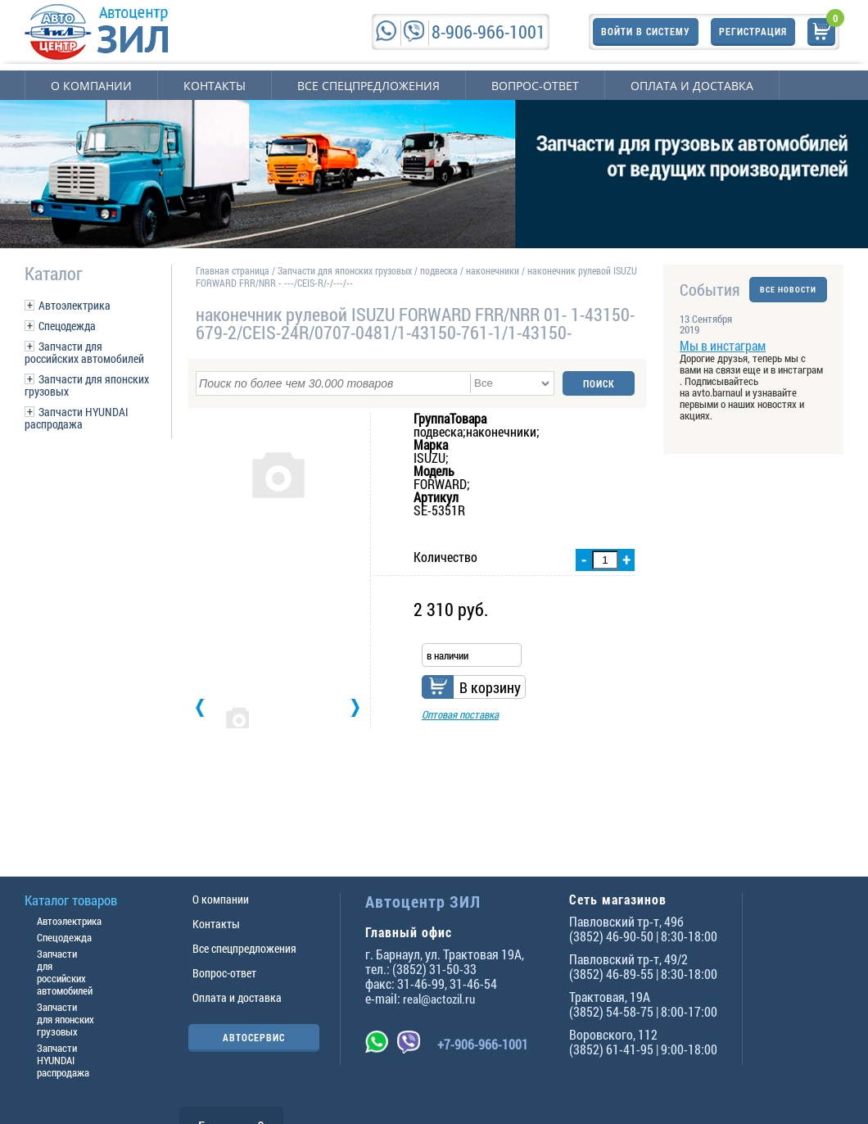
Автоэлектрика (74, 305)
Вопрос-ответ (535, 85)
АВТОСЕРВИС (254, 1037)
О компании (91, 85)
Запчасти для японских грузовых (87, 385)
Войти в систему (645, 31)
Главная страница (232, 270)
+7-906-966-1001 (482, 1044)
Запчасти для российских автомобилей (84, 352)
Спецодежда (67, 325)
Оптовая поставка (460, 714)
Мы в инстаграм (723, 345)
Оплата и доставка (692, 85)
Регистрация (753, 31)
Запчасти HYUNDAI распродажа (77, 418)
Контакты (214, 85)
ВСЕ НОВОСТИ (788, 289)
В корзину (490, 687)
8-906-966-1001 (488, 31)
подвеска (439, 270)
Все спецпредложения (368, 85)
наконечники (492, 270)
